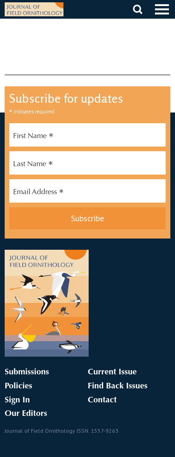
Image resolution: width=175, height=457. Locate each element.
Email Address (38, 193)
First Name (33, 137)
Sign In (17, 400)
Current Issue (112, 372)
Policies (18, 386)
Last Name (33, 165)
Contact (102, 400)
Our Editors (26, 414)
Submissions (27, 372)
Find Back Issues (117, 386)
